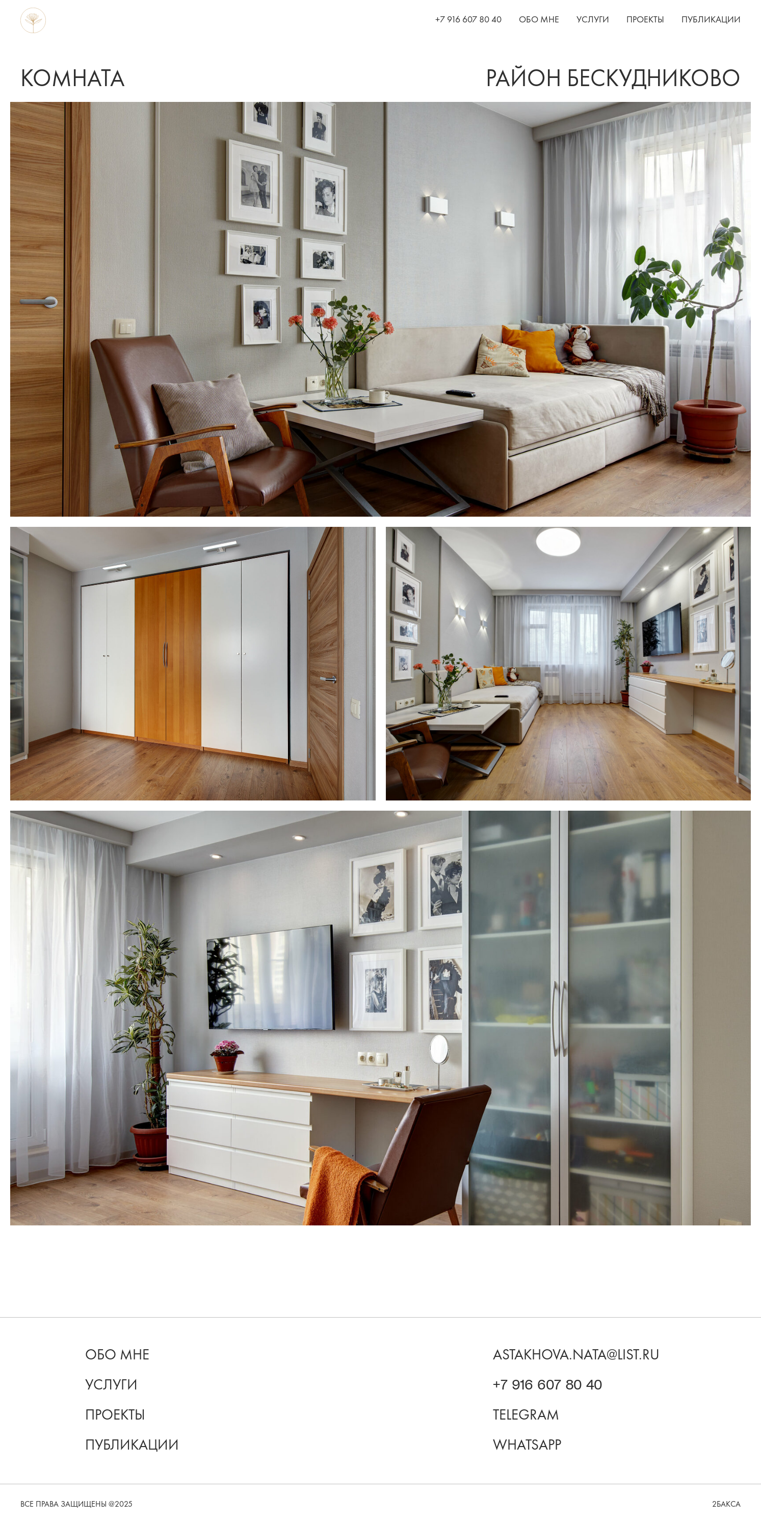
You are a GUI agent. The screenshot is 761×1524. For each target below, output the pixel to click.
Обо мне (539, 19)
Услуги (592, 19)
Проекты (645, 19)
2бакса (726, 1504)
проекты (115, 1414)
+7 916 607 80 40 (468, 19)
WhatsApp (527, 1444)
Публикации (711, 19)
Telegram (526, 1414)
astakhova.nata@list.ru (576, 1354)
